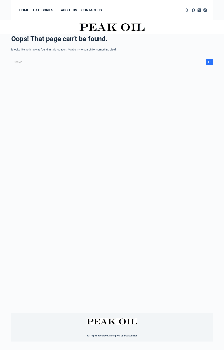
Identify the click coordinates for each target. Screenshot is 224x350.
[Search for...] (108, 62)
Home (24, 10)
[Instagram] (205, 10)
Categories (45, 10)
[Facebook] (193, 10)
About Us (69, 10)
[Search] (186, 10)
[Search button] (209, 62)
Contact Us (91, 10)
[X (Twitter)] (199, 10)
